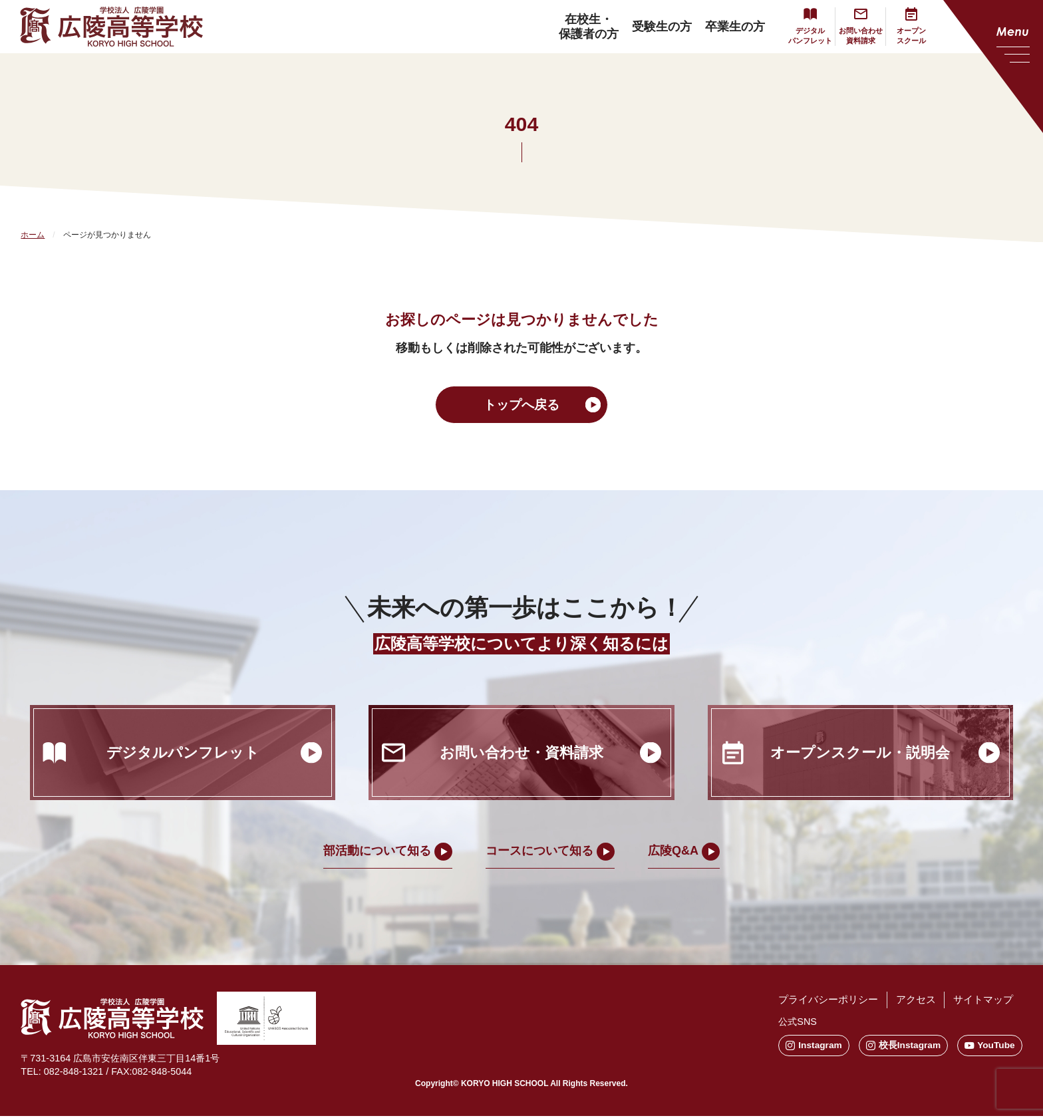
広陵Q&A (673, 852)
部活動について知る (377, 852)
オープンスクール (909, 35)
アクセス (907, 1002)
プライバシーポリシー (813, 1002)
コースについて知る (539, 852)
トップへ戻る (521, 405)
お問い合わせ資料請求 (855, 35)
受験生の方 (650, 26)
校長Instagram (894, 1047)
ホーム (33, 234)
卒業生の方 (723, 26)
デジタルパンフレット (800, 35)
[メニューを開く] (993, 66)
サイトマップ (980, 1002)
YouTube (989, 1047)
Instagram (795, 1047)
